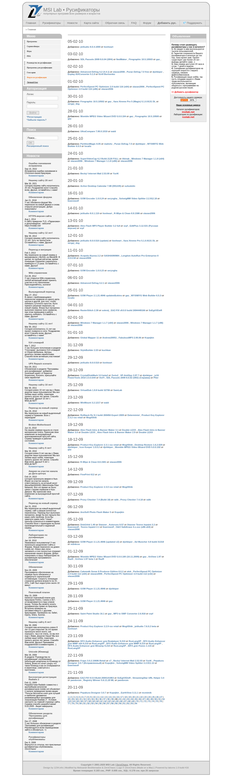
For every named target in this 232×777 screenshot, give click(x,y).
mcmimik (146, 693)
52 (163, 699)
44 (132, 699)
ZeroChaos (122, 765)
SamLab (117, 390)
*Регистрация (34, 117)
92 (128, 703)
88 (112, 703)
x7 (110, 661)
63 (109, 701)
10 (94, 697)
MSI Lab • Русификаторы (71, 9)
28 (69, 699)
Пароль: (31, 102)
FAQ (134, 22)
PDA (29, 56)
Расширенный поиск (38, 146)
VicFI (101, 377)
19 (130, 697)
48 (148, 699)
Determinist (133, 415)
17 (122, 697)
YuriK (116, 173)
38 (108, 699)
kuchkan (106, 350)
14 (110, 697)
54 (74, 701)
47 (144, 699)
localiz (87, 146)
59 (93, 701)
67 (125, 701)
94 (136, 703)
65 (117, 701)
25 (153, 697)
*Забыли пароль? (37, 120)
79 (77, 703)
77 (69, 703)
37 (104, 699)
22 (141, 697)
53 (70, 701)
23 (145, 697)
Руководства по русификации (39, 63)
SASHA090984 (111, 256)
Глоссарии (31, 73)
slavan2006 (119, 72)
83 (92, 703)
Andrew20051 (109, 337)
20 (134, 697)
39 (112, 699)
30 (77, 699)
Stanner (103, 524)
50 (156, 699)
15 (114, 697)
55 (78, 701)
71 (141, 701)
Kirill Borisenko (107, 74)
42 (124, 699)
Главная (31, 22)
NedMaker (121, 59)
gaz (158, 59)
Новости (72, 22)
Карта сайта (91, 22)
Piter (156, 377)
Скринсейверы (33, 46)
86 (104, 703)
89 (116, 703)
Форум (147, 22)
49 (152, 699)
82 (89, 703)
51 (160, 699)
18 (126, 697)
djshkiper (158, 72)
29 (73, 699)
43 (128, 699)
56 (82, 701)
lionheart (108, 47)
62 (105, 701)
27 (161, 697)
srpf (126, 226)
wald (113, 131)
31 (81, 699)
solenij (105, 310)
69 (133, 701)
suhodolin (130, 186)
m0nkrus (75, 544)
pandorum (76, 680)
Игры (29, 51)
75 (157, 701)
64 (113, 701)
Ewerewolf (73, 201)
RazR (70, 559)
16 (118, 697)
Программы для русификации (39, 68)
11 (98, 697)
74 (153, 701)
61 (101, 701)
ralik (116, 499)
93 (132, 703)
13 (106, 697)
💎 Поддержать (192, 22)
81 (84, 703)
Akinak (125, 159)
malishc (108, 144)
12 (102, 697)
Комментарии (36, 175)
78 (73, 703)
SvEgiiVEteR (155, 310)
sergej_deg (74, 104)
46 (140, 699)
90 (120, 703)
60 (98, 701)
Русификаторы (51, 22)
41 (120, 699)
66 (121, 701)
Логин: (30, 94)
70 (137, 701)
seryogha (112, 198)
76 (161, 701)
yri (99, 474)
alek (129, 571)
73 (149, 701)
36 (100, 699)
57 (86, 701)
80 (81, 703)
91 (124, 703)
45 (136, 699)
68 (129, 701)
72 (145, 701)
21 (137, 697)
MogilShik (91, 417)
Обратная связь (115, 22)
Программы (32, 42)
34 (92, 699)
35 (96, 699)
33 (89, 699)
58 (90, 701)
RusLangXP (135, 641)
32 (84, 699)
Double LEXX (129, 430)
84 (96, 703)
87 (108, 703)
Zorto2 (114, 375)
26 (157, 697)
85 (100, 703)
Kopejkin (149, 337)
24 (149, 697)
